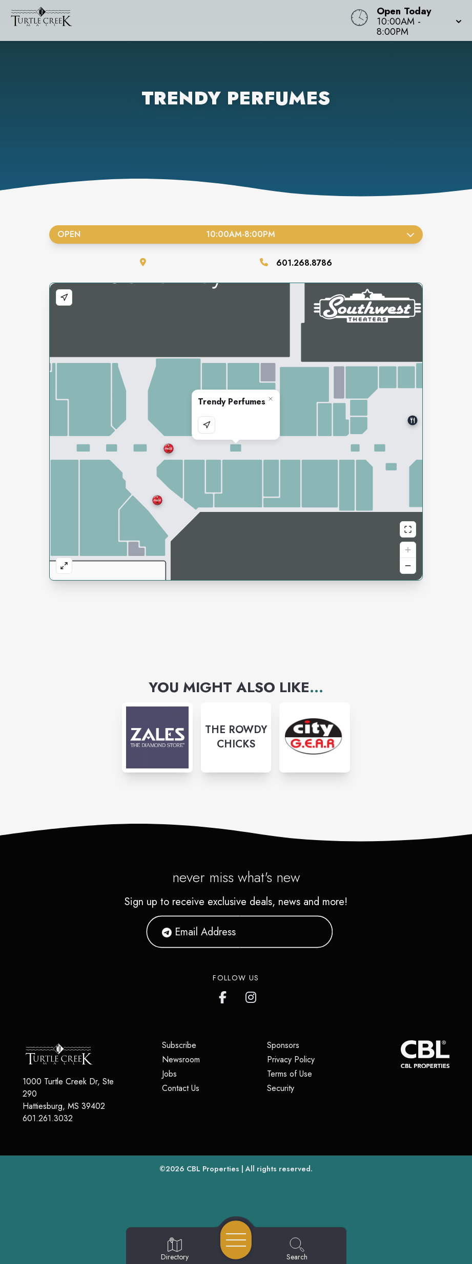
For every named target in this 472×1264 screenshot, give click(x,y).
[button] (416, 20)
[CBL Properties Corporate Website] (400, 1054)
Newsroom (181, 1059)
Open (236, 234)
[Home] (179, 20)
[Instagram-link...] (157, 737)
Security (280, 1088)
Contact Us (180, 1088)
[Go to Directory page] (174, 1249)
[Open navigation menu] (236, 1240)
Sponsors (283, 1045)
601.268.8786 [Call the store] (304, 263)
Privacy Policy (291, 1059)
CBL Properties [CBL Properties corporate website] (213, 1169)
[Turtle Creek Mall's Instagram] (251, 995)
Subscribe (179, 1045)
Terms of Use (289, 1074)
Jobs (169, 1074)
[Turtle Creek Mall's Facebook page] (225, 995)
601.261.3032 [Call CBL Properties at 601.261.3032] (48, 1118)
